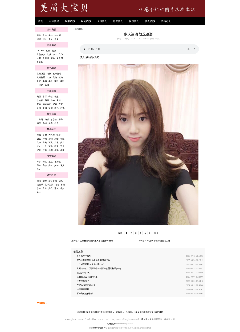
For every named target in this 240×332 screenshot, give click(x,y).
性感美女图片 (99, 328)
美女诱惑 (150, 21)
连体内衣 (47, 104)
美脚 (45, 108)
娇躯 (62, 150)
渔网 (56, 39)
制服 (54, 50)
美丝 (50, 35)
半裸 (45, 96)
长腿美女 (102, 21)
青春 (45, 188)
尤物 (56, 138)
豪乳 (56, 81)
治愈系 (40, 184)
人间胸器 (41, 77)
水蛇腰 (40, 100)
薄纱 (39, 161)
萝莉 (63, 184)
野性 (39, 165)
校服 (39, 58)
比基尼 (40, 119)
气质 (49, 54)
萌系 (61, 181)
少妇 (50, 138)
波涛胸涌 (57, 73)
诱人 (39, 169)
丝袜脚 (57, 35)
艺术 (62, 146)
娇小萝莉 (52, 181)
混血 (50, 161)
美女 (62, 142)
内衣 (49, 73)
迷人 (62, 165)
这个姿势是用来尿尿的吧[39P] (90, 264)
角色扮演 (41, 54)
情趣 (53, 58)
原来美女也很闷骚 (85, 293)
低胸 (61, 77)
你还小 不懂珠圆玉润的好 (158, 240)
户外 (53, 100)
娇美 (45, 150)
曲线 (56, 108)
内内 (56, 123)
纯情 (57, 184)
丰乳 (50, 81)
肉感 (47, 119)
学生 (39, 188)
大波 (49, 77)
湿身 (58, 135)
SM (42, 50)
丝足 (45, 39)
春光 (45, 142)
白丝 (45, 35)
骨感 (50, 96)
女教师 (40, 62)
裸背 (61, 104)
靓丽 (55, 104)
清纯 (39, 181)
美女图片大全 (147, 319)
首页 (40, 21)
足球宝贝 (49, 184)
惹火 (56, 146)
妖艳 (56, 150)
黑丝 (39, 35)
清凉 (50, 108)
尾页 (156, 233)
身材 (50, 165)
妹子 (45, 146)
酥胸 (47, 85)
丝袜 (39, 39)
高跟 (47, 100)
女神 (39, 142)
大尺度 (51, 135)
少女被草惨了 (83, 281)
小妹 (62, 188)
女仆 (61, 54)
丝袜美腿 (54, 21)
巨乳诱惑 (86, 21)
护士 (55, 54)
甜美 (56, 188)
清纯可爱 (166, 21)
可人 (50, 142)
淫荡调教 (79, 29)
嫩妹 (39, 192)
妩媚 (50, 150)
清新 (45, 181)
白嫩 (45, 135)
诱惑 (45, 161)
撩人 (39, 146)
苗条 (50, 146)
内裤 (45, 123)
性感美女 (134, 21)
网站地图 (159, 312)
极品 (39, 138)
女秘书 (46, 58)
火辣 (58, 100)
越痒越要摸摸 (83, 289)
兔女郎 (59, 58)
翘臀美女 (118, 21)
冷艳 (45, 138)
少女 (50, 188)
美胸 (55, 77)
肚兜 (39, 81)
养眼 (62, 138)
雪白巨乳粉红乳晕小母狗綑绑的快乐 (93, 260)
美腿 (39, 96)
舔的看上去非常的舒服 (87, 277)
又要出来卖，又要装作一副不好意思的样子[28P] (99, 268)
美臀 (50, 123)
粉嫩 (56, 96)
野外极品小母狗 (84, 256)
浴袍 (62, 108)
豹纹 (48, 50)
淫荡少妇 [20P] (83, 272)
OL (38, 50)
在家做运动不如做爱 (86, 285)
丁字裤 (54, 119)
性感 (39, 135)
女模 (56, 142)
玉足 (50, 39)
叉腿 (39, 108)
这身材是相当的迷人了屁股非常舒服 (96, 240)
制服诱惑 (70, 21)
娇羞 (56, 165)
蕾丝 (39, 104)
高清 (45, 165)
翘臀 (39, 123)
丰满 (45, 81)
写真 (39, 150)
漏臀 (61, 119)
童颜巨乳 (41, 73)
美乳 (62, 81)
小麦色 (57, 161)
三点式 (40, 85)
